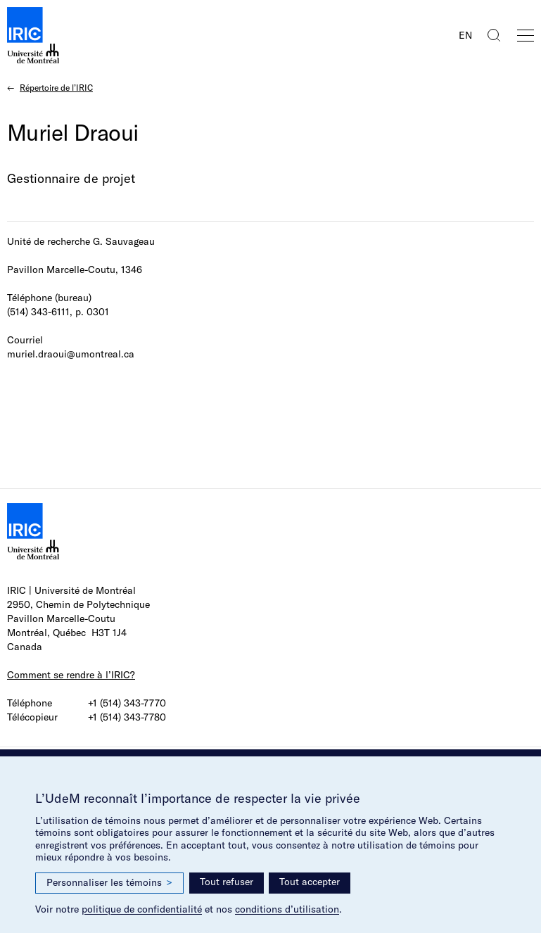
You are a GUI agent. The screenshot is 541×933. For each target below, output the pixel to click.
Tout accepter (309, 881)
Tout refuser (226, 881)
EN (465, 35)
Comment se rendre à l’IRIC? (71, 674)
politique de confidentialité (142, 909)
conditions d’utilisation (287, 909)
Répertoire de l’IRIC (56, 87)
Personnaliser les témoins (109, 882)
